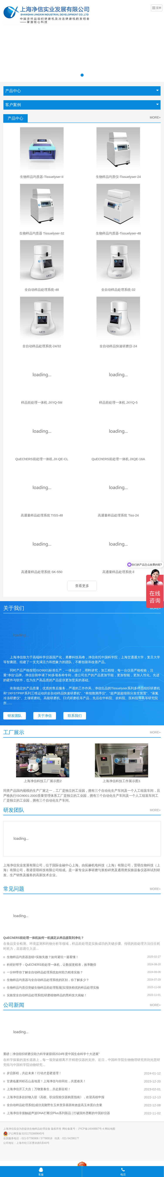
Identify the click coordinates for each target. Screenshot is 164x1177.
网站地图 (110, 1128)
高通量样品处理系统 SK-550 (41, 572)
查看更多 (82, 586)
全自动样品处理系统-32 (118, 289)
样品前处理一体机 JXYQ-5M (41, 402)
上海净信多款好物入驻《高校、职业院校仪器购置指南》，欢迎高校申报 (55, 1097)
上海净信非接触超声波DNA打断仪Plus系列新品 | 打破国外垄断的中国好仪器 (58, 1113)
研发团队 (15, 716)
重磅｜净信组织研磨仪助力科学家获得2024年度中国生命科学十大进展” (51, 1054)
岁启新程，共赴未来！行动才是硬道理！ (34, 1073)
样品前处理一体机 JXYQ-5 (118, 402)
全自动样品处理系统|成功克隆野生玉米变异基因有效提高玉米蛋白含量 (54, 1105)
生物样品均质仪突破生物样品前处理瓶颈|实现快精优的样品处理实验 (53, 987)
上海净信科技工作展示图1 (121, 781)
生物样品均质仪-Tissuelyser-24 (118, 177)
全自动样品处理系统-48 (42, 289)
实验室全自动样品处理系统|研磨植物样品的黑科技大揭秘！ (47, 995)
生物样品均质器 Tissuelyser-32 (41, 233)
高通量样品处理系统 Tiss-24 (118, 515)
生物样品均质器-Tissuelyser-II (41, 177)
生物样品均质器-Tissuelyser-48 (118, 233)
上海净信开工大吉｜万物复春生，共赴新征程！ (39, 1089)
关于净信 (45, 716)
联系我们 (75, 716)
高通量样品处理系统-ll (118, 572)
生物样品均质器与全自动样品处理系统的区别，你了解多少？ (48, 980)
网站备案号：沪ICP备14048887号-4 (83, 1128)
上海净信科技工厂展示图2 (42, 781)
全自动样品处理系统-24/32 (41, 346)
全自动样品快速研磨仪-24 (118, 346)
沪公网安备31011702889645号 (23, 1133)
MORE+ (155, 117)
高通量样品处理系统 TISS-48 (42, 515)
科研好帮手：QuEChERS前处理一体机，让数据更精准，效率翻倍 (51, 964)
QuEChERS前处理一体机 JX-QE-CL (41, 459)
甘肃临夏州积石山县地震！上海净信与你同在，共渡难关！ (46, 1081)
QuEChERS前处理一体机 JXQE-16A (118, 459)
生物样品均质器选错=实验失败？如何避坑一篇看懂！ (43, 957)
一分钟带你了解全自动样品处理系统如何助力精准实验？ (45, 972)
